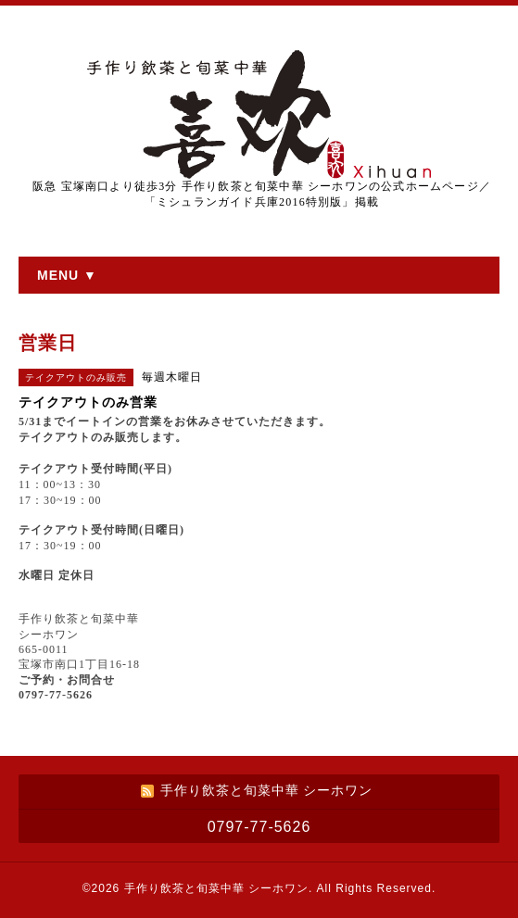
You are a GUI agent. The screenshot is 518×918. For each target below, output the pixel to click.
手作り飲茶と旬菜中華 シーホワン (216, 888)
